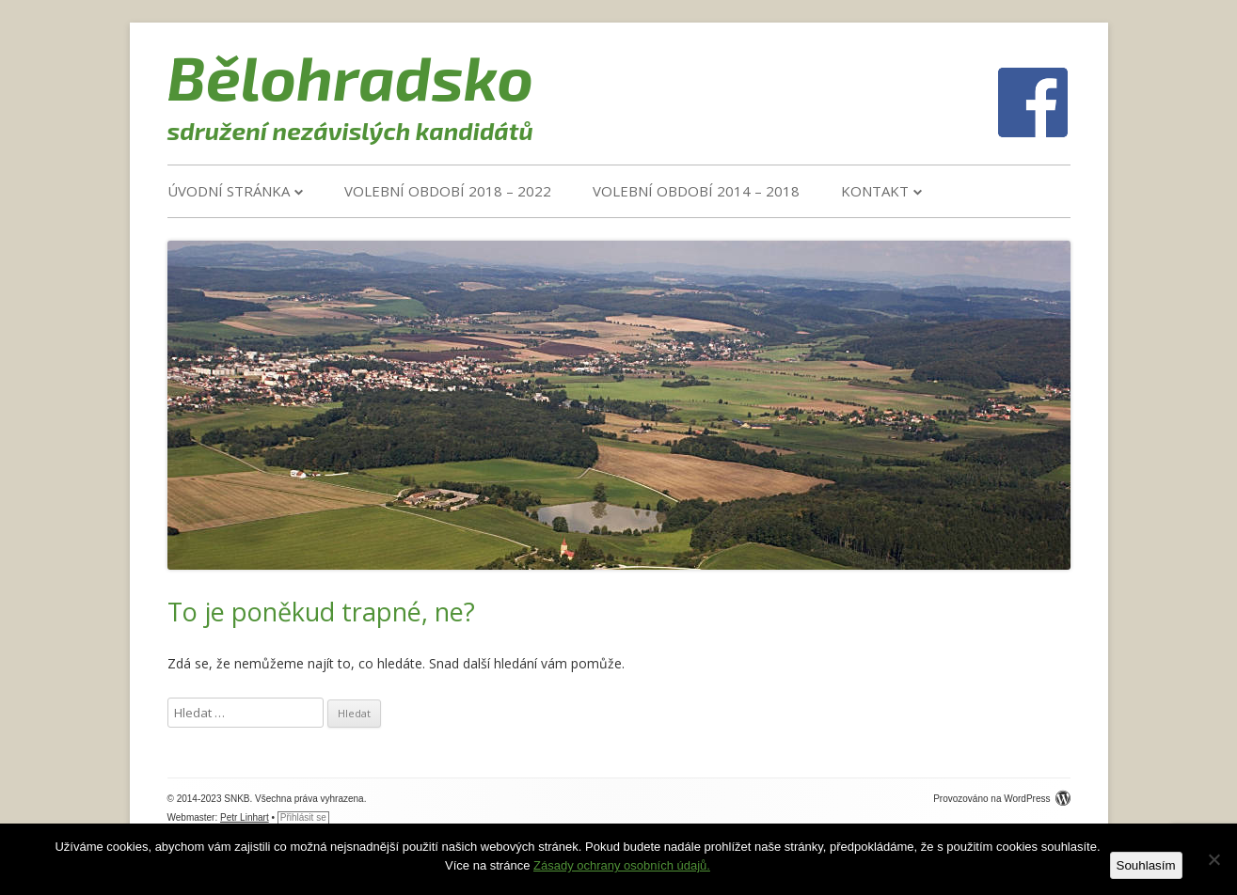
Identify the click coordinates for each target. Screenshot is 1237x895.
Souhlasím (1146, 865)
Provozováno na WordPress (1001, 798)
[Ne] (1213, 859)
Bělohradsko (350, 76)
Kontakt (875, 190)
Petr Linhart (244, 817)
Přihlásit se (303, 817)
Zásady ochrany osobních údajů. (621, 865)
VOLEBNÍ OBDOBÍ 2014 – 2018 (696, 190)
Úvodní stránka (228, 190)
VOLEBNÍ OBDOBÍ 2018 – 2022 (447, 190)
